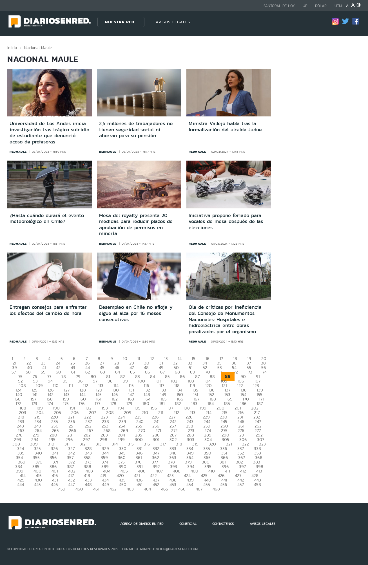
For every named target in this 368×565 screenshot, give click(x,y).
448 (88, 484)
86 (182, 376)
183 (194, 403)
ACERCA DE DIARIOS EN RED (142, 523)
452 (156, 484)
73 (250, 372)
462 (113, 489)
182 (178, 403)
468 (216, 489)
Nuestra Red (119, 22)
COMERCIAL (188, 523)
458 (257, 484)
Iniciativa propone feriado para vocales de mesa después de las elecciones (226, 221)
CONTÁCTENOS (223, 523)
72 (236, 372)
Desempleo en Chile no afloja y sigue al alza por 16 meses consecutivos (136, 313)
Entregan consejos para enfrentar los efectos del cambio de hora (48, 310)
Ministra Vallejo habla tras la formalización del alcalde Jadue (225, 126)
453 (172, 484)
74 (264, 372)
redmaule (18, 151)
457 (240, 484)
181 (162, 403)
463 (130, 489)
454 (189, 484)
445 (37, 484)
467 (199, 489)
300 (139, 439)
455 (206, 484)
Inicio (12, 47)
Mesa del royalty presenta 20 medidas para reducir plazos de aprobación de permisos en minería (136, 224)
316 (147, 444)
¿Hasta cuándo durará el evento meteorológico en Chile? (47, 218)
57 (14, 372)
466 (182, 489)
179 (129, 403)
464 (147, 489)
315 (131, 444)
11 (138, 358)
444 (20, 484)
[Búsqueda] (309, 22)
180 (145, 403)
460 (79, 489)
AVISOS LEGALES (173, 22)
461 (96, 489)
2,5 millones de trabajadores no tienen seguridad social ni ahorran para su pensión (136, 129)
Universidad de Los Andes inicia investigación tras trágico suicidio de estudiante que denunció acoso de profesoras (49, 132)
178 (113, 403)
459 (61, 489)
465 (164, 489)
